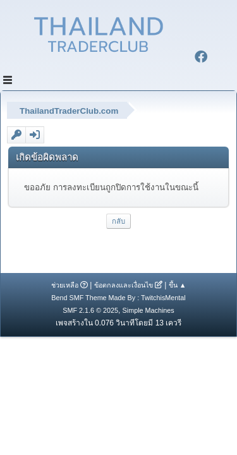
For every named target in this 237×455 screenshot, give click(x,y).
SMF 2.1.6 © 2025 (90, 310)
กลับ (118, 221)
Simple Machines (148, 310)
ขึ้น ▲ (177, 285)
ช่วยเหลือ (64, 285)
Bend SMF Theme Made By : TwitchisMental (118, 297)
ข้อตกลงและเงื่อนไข (123, 285)
